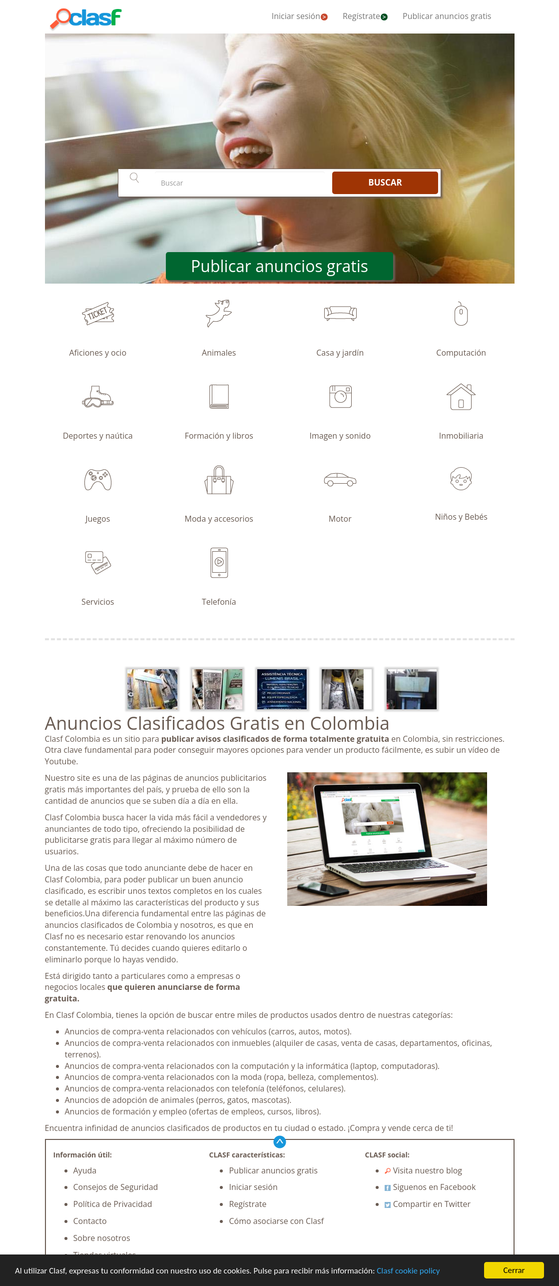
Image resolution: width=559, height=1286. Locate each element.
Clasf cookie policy (408, 1270)
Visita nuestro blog (423, 1170)
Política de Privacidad (112, 1203)
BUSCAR (385, 182)
